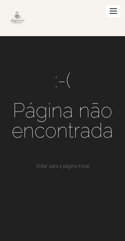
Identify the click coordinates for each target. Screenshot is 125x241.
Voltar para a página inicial (62, 166)
